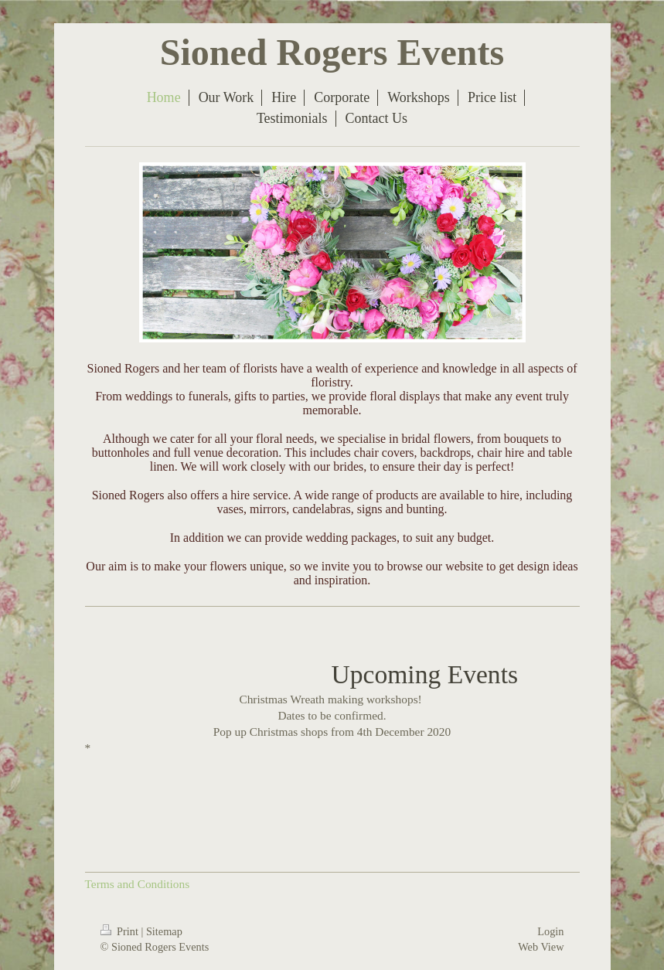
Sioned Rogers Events (332, 52)
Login (550, 931)
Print (120, 931)
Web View (541, 947)
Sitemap (164, 931)
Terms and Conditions (137, 883)
